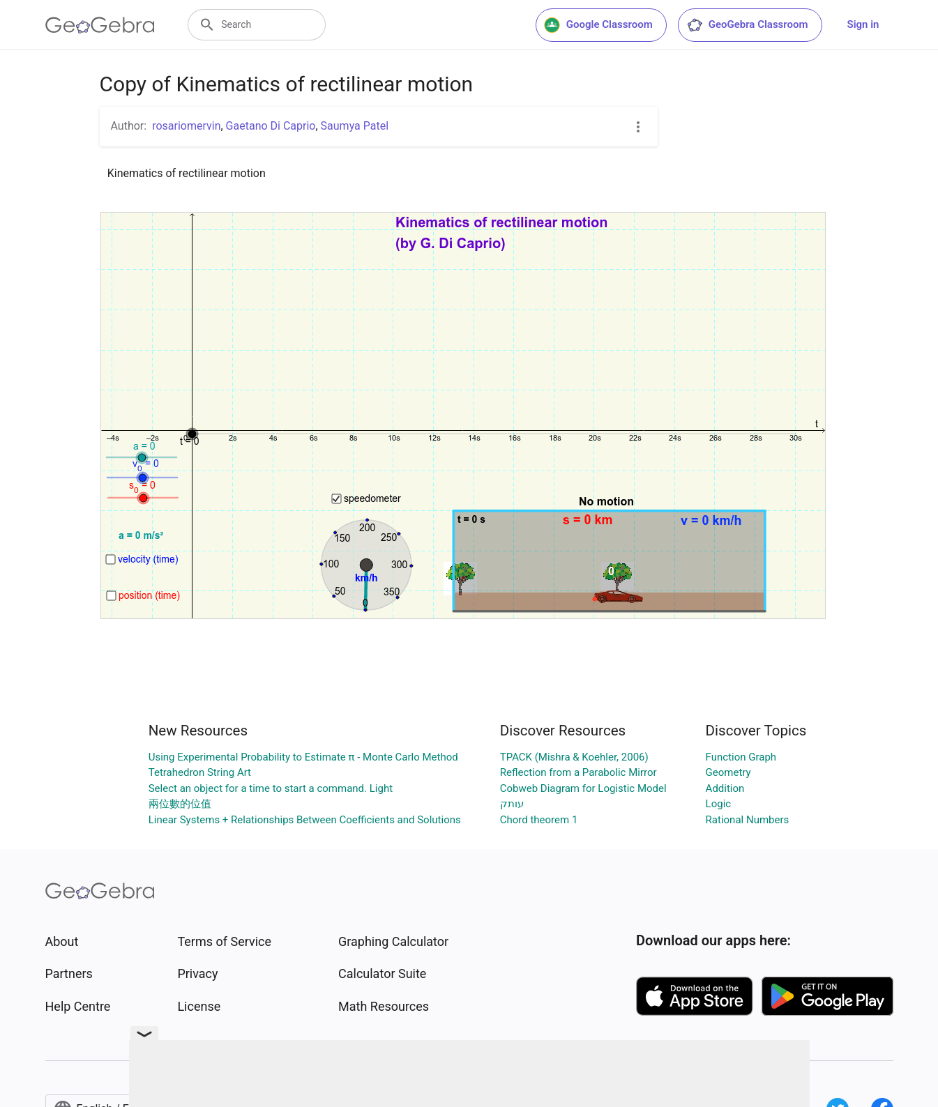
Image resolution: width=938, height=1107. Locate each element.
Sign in (863, 24)
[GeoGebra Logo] (100, 25)
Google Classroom (598, 25)
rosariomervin (186, 125)
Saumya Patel (355, 125)
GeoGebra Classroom (747, 25)
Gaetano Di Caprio (271, 125)
